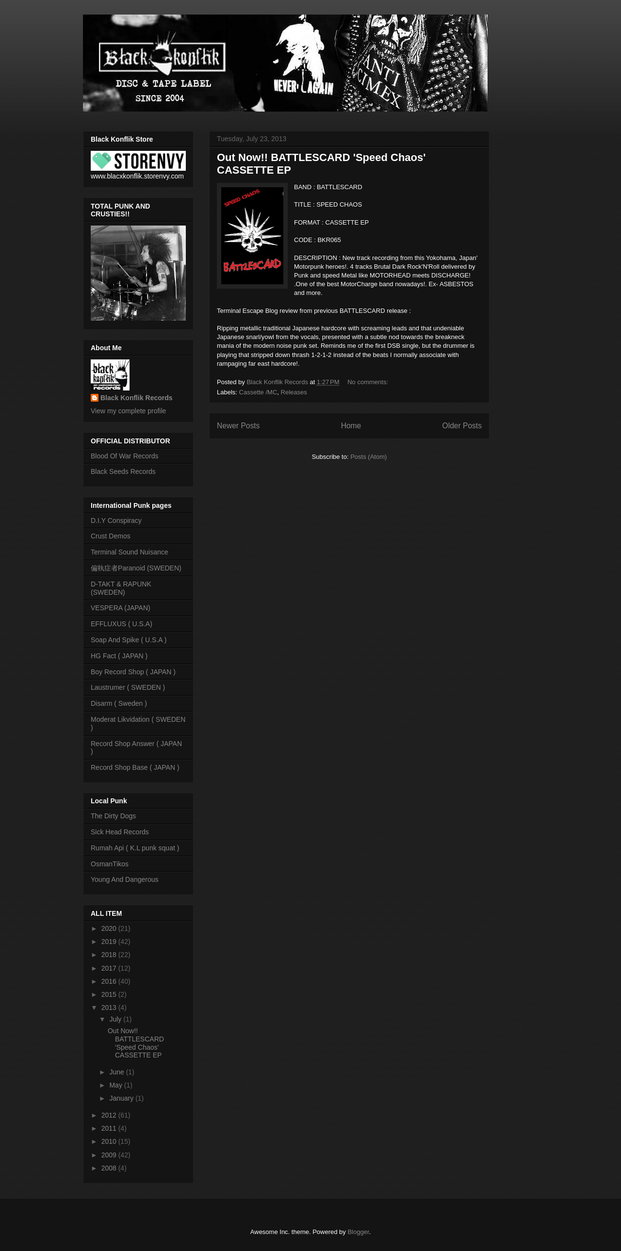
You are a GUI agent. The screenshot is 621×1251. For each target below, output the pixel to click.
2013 (109, 1007)
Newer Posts (238, 426)
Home (351, 426)
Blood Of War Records (125, 456)
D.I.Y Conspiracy (116, 520)
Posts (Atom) (368, 456)
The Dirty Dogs (113, 816)
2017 (109, 968)
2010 (109, 1141)
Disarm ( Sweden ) (119, 703)
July (116, 1019)
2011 (109, 1128)
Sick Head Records (120, 832)
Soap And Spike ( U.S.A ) (128, 640)
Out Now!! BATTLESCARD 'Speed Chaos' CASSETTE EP (136, 1043)
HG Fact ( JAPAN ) (119, 656)
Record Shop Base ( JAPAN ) (135, 767)
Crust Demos (111, 536)
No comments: (368, 382)
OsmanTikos (110, 864)
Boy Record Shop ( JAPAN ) (133, 672)
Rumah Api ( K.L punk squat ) (135, 848)
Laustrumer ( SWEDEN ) (128, 687)
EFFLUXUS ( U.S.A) (121, 624)
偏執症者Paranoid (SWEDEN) (136, 568)
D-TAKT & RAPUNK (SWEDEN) (121, 588)
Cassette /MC (258, 392)
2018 (109, 955)
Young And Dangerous (125, 879)
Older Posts (462, 426)
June (117, 1072)
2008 (109, 1168)
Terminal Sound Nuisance (129, 552)
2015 (109, 994)
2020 (109, 928)
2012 (109, 1115)
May (116, 1085)
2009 (109, 1155)
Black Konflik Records (136, 398)
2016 (109, 981)
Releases (294, 392)
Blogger (358, 1231)
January (122, 1098)
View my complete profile (128, 411)
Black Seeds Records (123, 471)
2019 (109, 941)
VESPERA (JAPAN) (120, 608)
